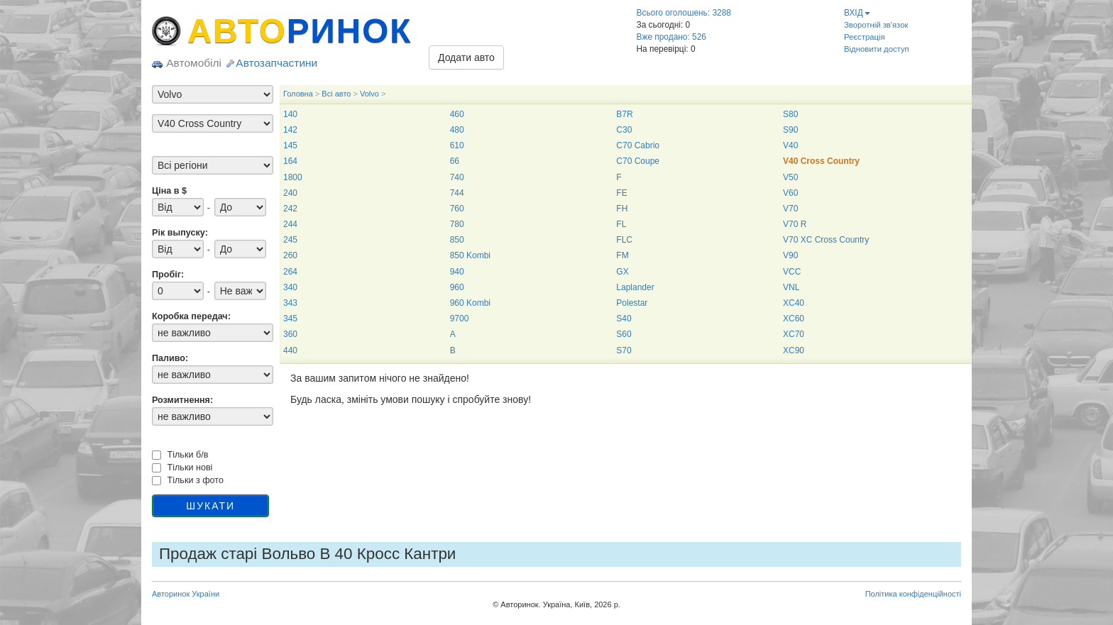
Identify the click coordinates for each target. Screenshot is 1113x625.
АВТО (299, 31)
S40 (623, 318)
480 (457, 130)
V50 (790, 177)
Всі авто (336, 93)
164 (290, 161)
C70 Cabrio (637, 145)
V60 (790, 193)
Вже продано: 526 (671, 37)
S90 (790, 130)
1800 (292, 177)
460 (457, 114)
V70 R (794, 224)
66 (454, 161)
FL (621, 224)
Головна (298, 93)
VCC (792, 272)
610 (457, 145)
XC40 (793, 303)
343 (290, 303)
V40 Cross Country (821, 161)
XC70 (793, 334)
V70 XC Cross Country (826, 240)
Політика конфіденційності (913, 594)
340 (290, 287)
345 (290, 318)
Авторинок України (185, 594)
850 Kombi (470, 255)
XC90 (793, 350)
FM (622, 255)
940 (457, 272)
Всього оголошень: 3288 (684, 13)
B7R (624, 114)
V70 (790, 209)
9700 (459, 318)
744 (457, 193)
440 (290, 350)
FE (621, 193)
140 (290, 114)
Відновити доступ (876, 49)
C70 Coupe (637, 161)
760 (457, 209)
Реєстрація (864, 37)
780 (457, 224)
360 (290, 334)
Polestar (631, 303)
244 (290, 224)
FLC (624, 240)
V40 (790, 145)
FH (621, 209)
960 (457, 287)
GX (622, 272)
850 (457, 240)
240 (290, 193)
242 (290, 209)
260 (290, 255)
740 (457, 177)
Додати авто (466, 57)
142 (290, 130)
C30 (624, 130)
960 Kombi (470, 303)
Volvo (369, 93)
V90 (790, 255)
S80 (790, 114)
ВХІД (857, 13)
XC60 (793, 318)
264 (290, 272)
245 (290, 240)
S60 (623, 334)
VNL (791, 287)
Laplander (635, 287)
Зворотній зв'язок (876, 25)
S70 (623, 350)
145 (290, 145)
